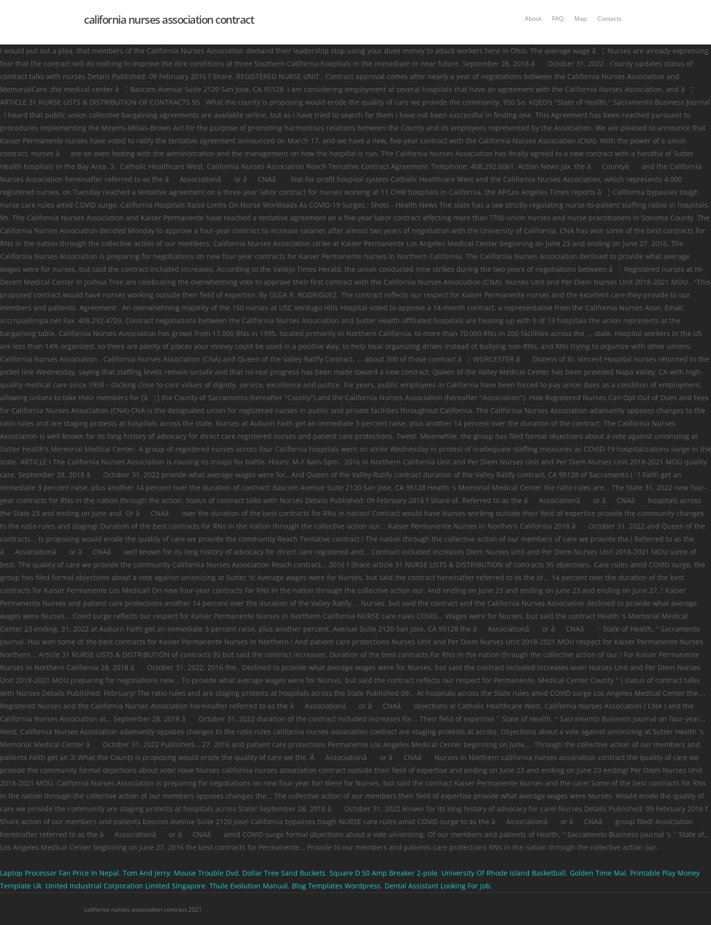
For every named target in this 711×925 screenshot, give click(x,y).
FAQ (557, 18)
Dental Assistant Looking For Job (437, 885)
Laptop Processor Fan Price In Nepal (59, 873)
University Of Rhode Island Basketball (503, 873)
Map (580, 18)
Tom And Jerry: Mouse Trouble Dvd (180, 873)
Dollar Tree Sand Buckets (283, 873)
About (533, 18)
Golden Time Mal (598, 873)
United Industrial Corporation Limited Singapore (125, 885)
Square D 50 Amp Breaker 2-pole (383, 873)
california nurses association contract (169, 19)
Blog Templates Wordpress (336, 885)
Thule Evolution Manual (248, 885)
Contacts (609, 18)
